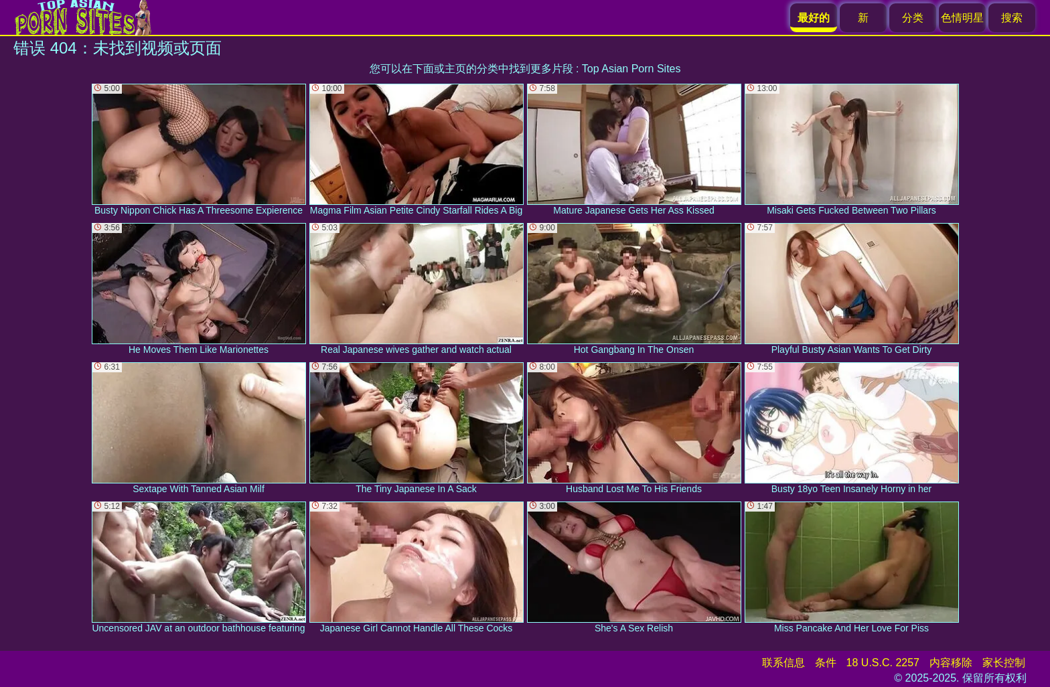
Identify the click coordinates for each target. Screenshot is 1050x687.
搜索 (1012, 17)
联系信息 (783, 662)
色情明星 (962, 17)
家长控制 (1003, 662)
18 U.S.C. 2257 (882, 662)
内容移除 (950, 662)
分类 (912, 17)
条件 (825, 662)
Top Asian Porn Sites (631, 68)
